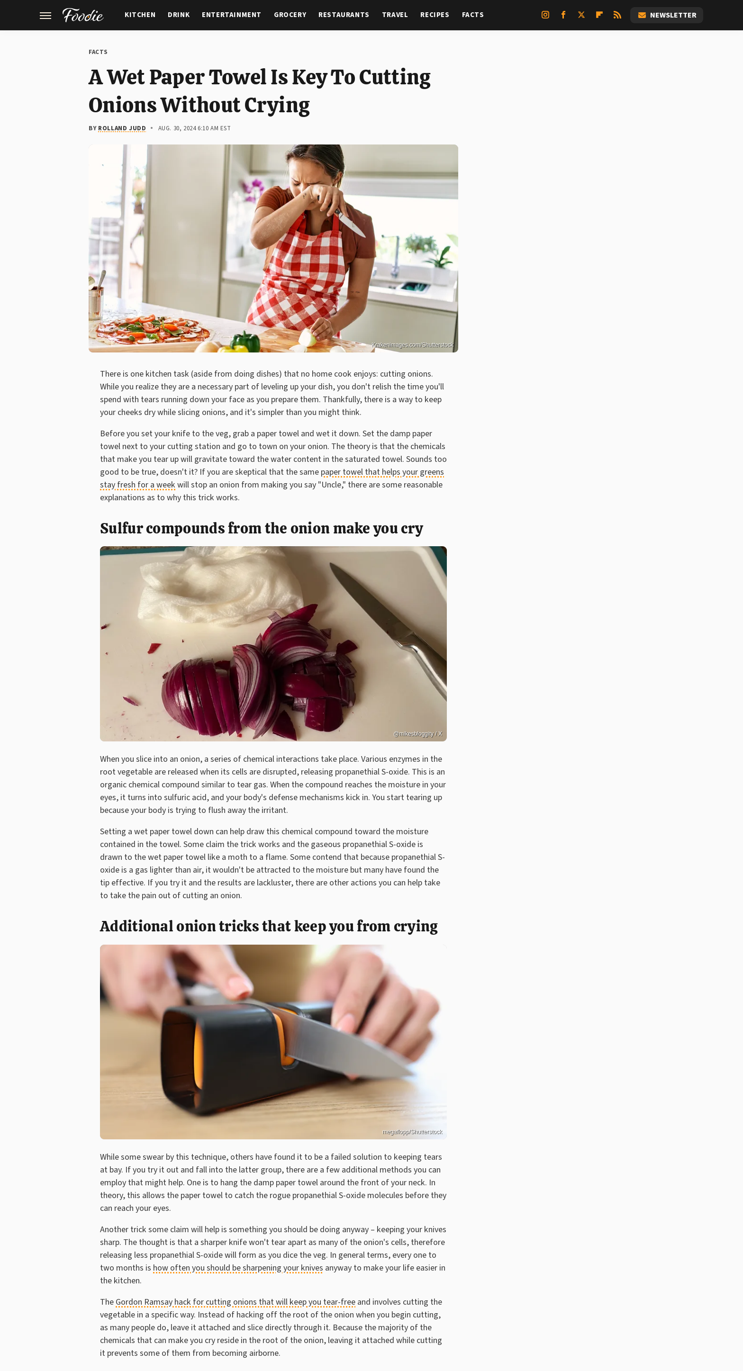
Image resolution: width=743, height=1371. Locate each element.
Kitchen (140, 15)
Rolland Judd (122, 128)
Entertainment (232, 15)
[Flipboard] (599, 18)
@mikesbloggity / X (417, 734)
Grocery (290, 15)
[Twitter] (581, 18)
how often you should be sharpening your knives (238, 1268)
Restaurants (344, 15)
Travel (395, 15)
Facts (473, 15)
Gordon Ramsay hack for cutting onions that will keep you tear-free (235, 1302)
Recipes (434, 15)
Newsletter (667, 15)
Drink (179, 15)
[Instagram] (545, 18)
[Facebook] (563, 18)
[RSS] (617, 18)
